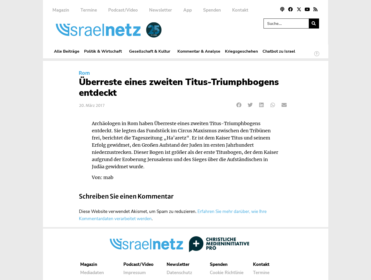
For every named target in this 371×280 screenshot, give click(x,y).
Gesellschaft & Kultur (151, 51)
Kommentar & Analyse (198, 51)
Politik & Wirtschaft (104, 51)
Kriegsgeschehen (241, 51)
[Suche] (314, 23)
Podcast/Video (123, 10)
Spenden (212, 10)
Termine (88, 10)
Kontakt (240, 10)
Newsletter (160, 10)
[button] (239, 105)
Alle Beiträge (66, 51)
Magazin (60, 10)
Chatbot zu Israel (279, 51)
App (187, 10)
